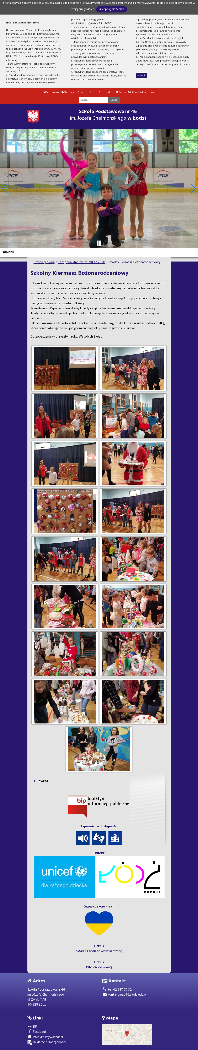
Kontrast (121, 92)
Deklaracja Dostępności (46, 1042)
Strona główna (51, 92)
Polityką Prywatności (93, 3)
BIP (32, 1026)
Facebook (37, 1032)
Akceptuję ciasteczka (111, 9)
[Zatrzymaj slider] (99, 243)
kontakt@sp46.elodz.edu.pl (124, 994)
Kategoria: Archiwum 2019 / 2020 (81, 262)
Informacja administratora (141, 92)
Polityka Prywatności (45, 1037)
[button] (5, 188)
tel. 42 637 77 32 (117, 989)
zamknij (141, 75)
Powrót (42, 781)
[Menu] (99, 252)
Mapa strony (68, 92)
